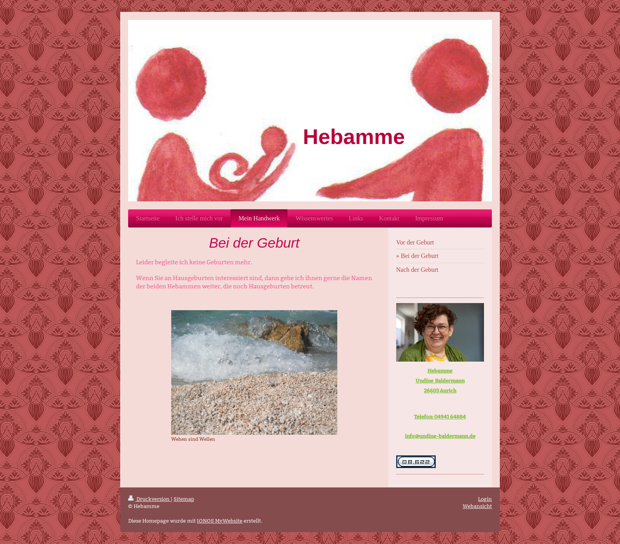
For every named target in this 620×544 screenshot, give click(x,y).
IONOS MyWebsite (219, 520)
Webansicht (477, 506)
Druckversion (149, 499)
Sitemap (184, 499)
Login (485, 499)
